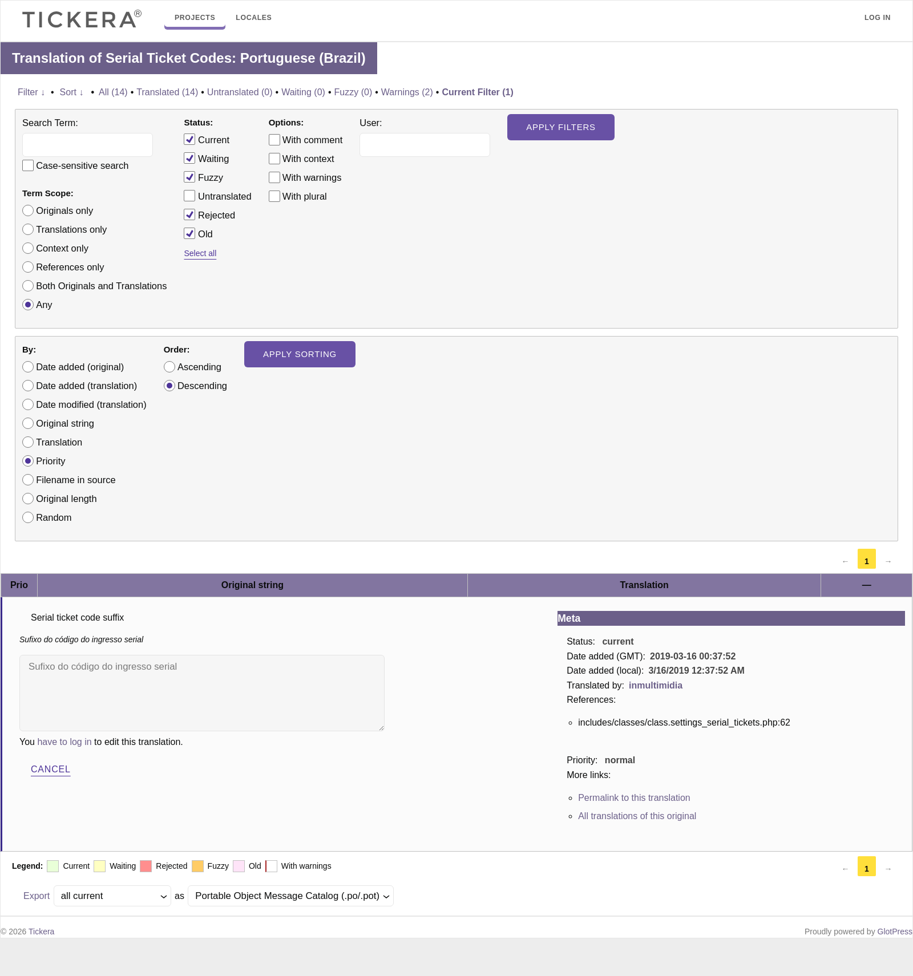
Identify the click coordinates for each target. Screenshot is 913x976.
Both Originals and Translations (101, 286)
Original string (65, 423)
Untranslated (217, 195)
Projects (195, 18)
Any (44, 304)
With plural (304, 196)
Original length (66, 498)
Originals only (64, 210)
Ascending (199, 367)
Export (36, 896)
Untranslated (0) (240, 92)
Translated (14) (167, 92)
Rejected (209, 214)
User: (370, 123)
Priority (50, 461)
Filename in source (75, 480)
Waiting (206, 158)
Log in (877, 18)
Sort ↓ (72, 92)
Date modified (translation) (91, 404)
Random (53, 517)
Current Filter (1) (477, 92)
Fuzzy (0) (353, 92)
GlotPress (895, 931)
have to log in (64, 742)
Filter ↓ (31, 92)
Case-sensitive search (82, 165)
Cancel (51, 769)
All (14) (113, 92)
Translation (59, 442)
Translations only (71, 229)
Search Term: (50, 123)
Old (198, 233)
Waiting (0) (303, 92)
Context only (62, 248)
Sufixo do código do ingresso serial (202, 693)
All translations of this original (637, 816)
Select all (200, 253)
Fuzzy (203, 177)
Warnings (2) (407, 92)
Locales (254, 18)
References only (70, 267)
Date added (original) (80, 367)
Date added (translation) (86, 385)
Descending (202, 385)
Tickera (41, 931)
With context (308, 158)
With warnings (312, 177)
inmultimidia (655, 685)
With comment (312, 140)
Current (206, 139)
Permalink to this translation (634, 798)
